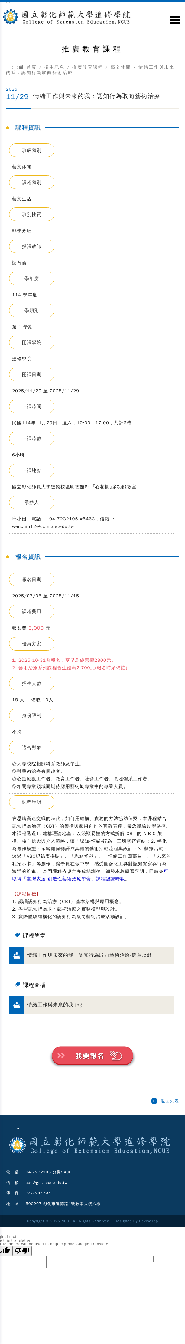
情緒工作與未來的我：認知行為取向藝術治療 (96, 96)
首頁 (28, 67)
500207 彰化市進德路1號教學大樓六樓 (63, 1203)
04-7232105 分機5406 (49, 1172)
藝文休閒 (121, 67)
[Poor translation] (22, 1251)
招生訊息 (54, 67)
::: (15, 67)
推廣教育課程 (87, 67)
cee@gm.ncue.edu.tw (47, 1182)
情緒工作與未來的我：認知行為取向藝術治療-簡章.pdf (89, 955)
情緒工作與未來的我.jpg (54, 1005)
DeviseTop (148, 1221)
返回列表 (170, 1101)
